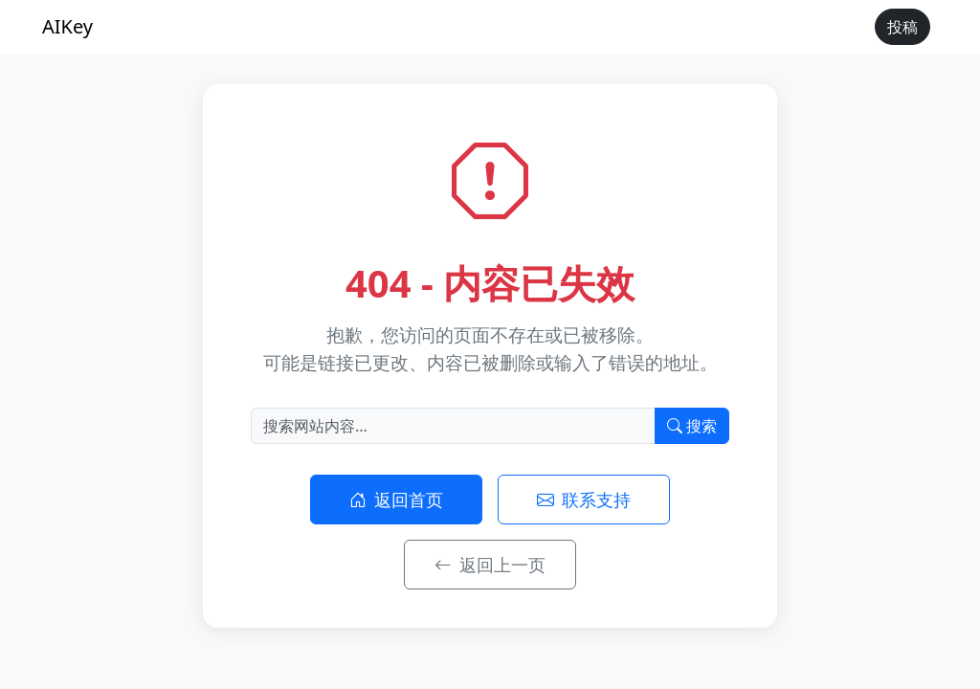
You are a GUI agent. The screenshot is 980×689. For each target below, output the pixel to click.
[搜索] (453, 426)
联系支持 (584, 499)
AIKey (67, 26)
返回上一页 (490, 564)
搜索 (692, 425)
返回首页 (396, 499)
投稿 (902, 26)
